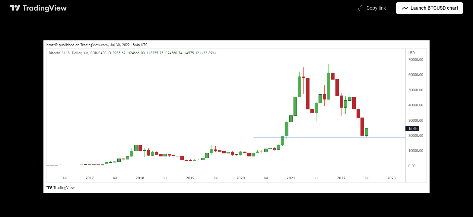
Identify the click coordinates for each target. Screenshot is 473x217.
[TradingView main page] (38, 8)
